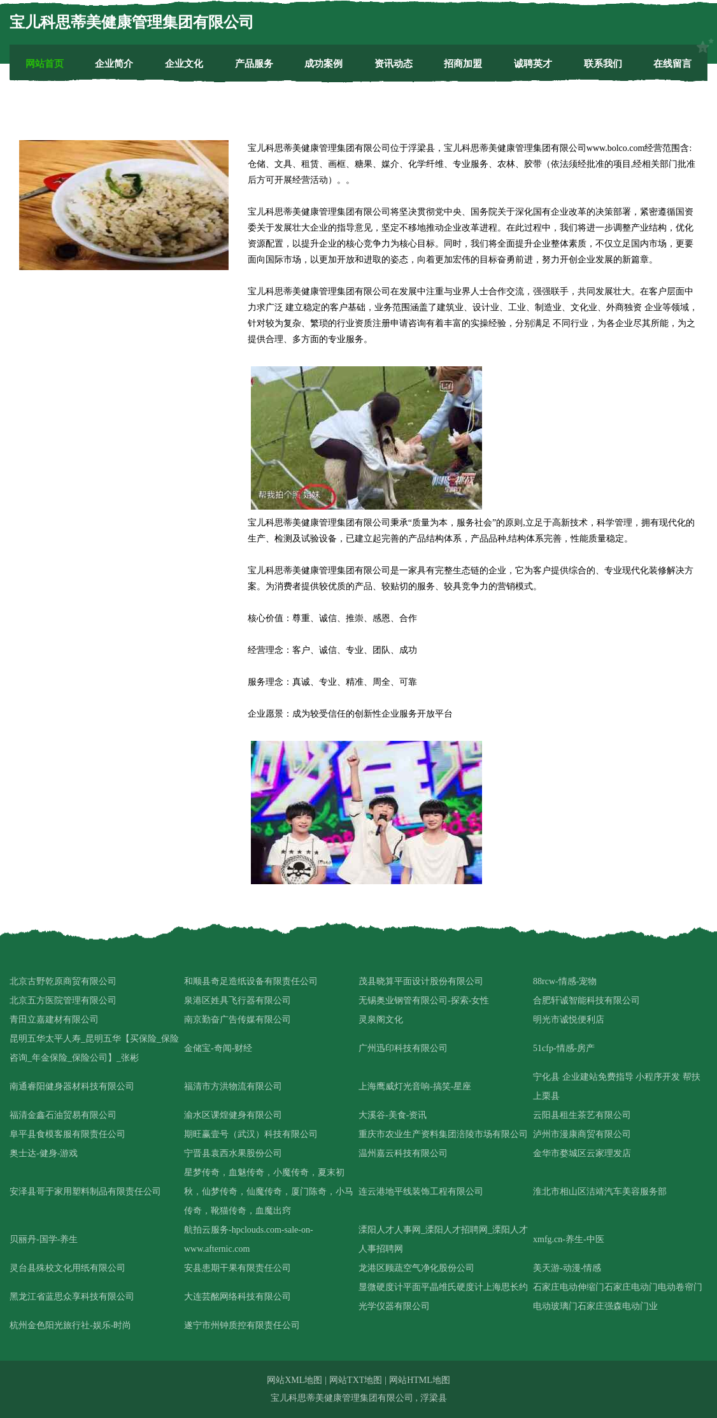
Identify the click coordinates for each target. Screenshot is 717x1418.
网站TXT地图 (355, 1380)
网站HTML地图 (419, 1380)
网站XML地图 (294, 1380)
